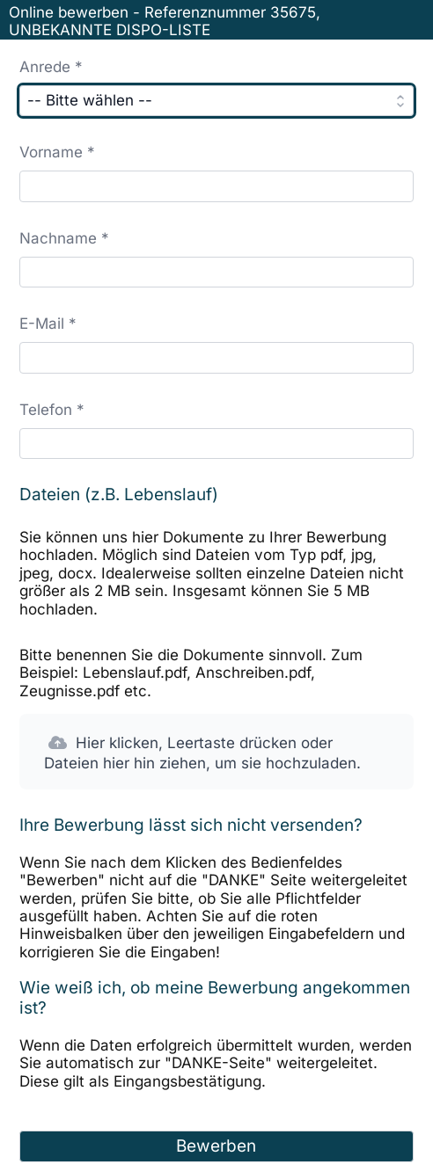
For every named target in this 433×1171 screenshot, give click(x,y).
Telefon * (51, 409)
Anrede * (51, 67)
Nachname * (64, 238)
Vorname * (57, 152)
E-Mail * (48, 323)
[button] (216, 751)
